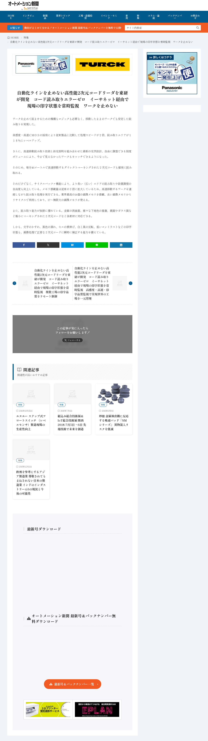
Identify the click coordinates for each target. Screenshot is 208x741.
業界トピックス (63, 17)
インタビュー (28, 17)
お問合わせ (195, 17)
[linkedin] (121, 245)
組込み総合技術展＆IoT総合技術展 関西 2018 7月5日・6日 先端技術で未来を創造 (72, 422)
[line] (97, 245)
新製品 (45, 17)
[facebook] (24, 245)
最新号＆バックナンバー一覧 (74, 684)
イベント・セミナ (109, 17)
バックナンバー (175, 17)
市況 (127, 17)
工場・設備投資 (85, 17)
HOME (11, 17)
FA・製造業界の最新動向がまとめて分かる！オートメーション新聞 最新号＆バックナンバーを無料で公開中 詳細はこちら (79, 28)
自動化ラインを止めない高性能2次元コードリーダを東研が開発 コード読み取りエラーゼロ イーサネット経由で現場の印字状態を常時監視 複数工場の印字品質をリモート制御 (52, 283)
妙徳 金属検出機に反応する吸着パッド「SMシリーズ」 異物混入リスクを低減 (114, 422)
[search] (197, 28)
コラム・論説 (154, 17)
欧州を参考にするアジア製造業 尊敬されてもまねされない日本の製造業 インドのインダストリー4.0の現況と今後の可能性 (31, 483)
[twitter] (48, 245)
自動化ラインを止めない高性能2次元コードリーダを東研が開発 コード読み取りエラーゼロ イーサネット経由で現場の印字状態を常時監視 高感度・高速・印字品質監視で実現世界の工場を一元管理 (92, 283)
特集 (138, 17)
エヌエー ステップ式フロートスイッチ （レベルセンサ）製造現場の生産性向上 (31, 422)
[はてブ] (72, 245)
